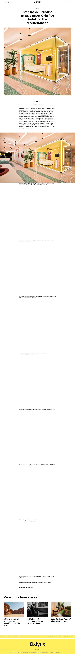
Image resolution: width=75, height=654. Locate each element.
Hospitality (22, 587)
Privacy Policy (17, 636)
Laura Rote (38, 101)
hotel (26, 582)
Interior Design (29, 587)
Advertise (10, 636)
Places (37, 8)
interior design (33, 582)
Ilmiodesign (45, 115)
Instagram (37, 649)
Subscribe (3, 636)
